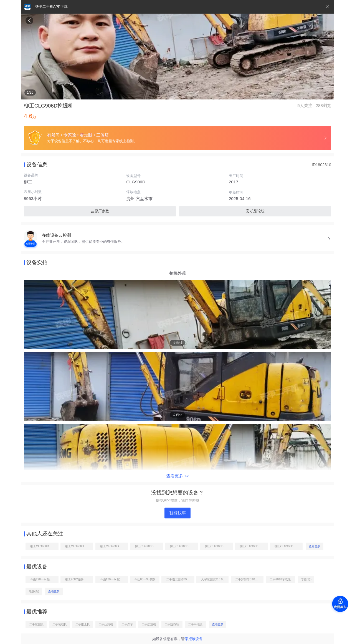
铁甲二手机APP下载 (51, 6)
